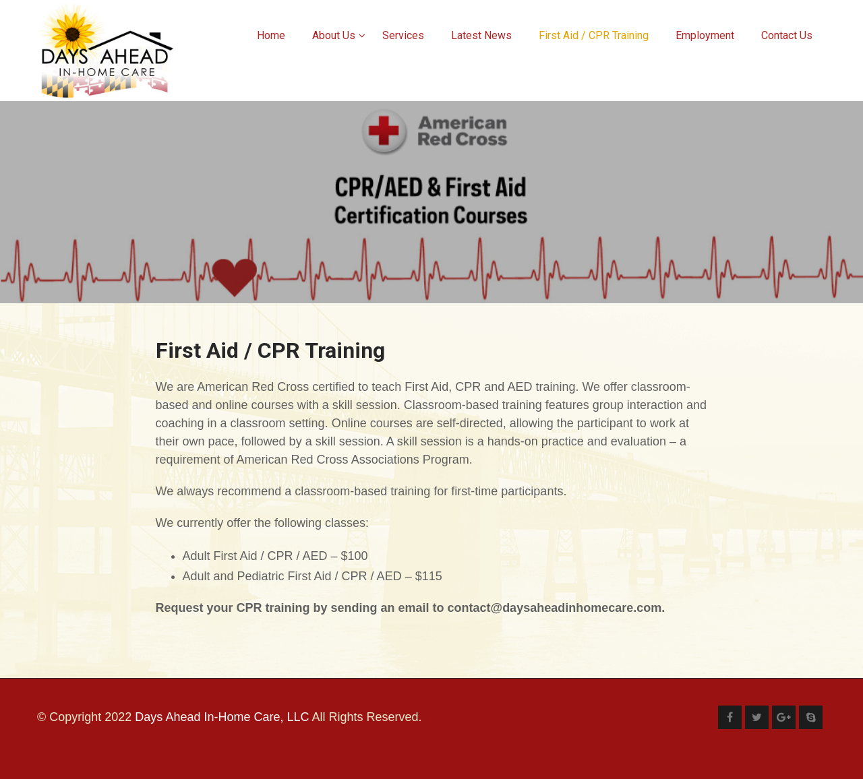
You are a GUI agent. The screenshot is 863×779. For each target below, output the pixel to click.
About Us (338, 35)
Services (403, 35)
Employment (705, 35)
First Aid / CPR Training (594, 35)
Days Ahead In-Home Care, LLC (222, 717)
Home (271, 35)
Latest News (481, 35)
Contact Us (786, 35)
